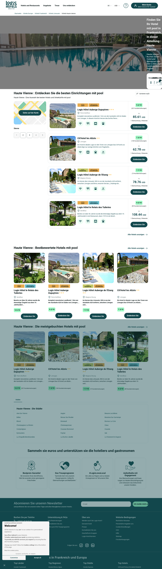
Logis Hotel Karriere (89, 536)
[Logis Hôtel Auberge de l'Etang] (63, 181)
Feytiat (63, 433)
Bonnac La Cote (110, 421)
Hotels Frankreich (20, 567)
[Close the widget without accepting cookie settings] (13, 523)
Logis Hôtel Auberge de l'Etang (94, 174)
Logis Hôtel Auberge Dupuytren (95, 109)
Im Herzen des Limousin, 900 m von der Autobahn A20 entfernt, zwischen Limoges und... (98, 302)
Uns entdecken (69, 5)
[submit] (140, 504)
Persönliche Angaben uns (124, 524)
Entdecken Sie (139, 127)
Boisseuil (64, 421)
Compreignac (21, 429)
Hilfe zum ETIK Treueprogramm (58, 527)
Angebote (47, 5)
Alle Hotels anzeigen (138, 234)
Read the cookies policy (11, 550)
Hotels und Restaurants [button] (30, 5)
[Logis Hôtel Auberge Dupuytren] (63, 115)
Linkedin (93, 545)
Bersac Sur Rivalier (67, 417)
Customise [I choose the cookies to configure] (14, 558)
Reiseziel (149, 78)
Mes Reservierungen (55, 520)
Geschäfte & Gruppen (89, 533)
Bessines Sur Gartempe (113, 417)
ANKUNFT (152, 78)
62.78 (139, 149)
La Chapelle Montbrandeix (26, 437)
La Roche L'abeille (67, 437)
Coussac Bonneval (67, 429)
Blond (19, 421)
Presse (84, 527)
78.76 (139, 182)
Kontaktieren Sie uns (55, 524)
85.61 (139, 117)
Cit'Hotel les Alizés (88, 138)
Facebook (81, 545)
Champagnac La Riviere (25, 425)
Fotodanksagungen (123, 539)
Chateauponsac (66, 425)
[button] (4, 565)
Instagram (87, 545)
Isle (106, 433)
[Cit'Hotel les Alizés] (63, 148)
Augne (63, 413)
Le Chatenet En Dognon (113, 437)
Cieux (106, 425)
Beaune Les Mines (111, 413)
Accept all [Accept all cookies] (37, 558)
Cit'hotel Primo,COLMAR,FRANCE (129, 567)
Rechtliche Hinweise (123, 520)
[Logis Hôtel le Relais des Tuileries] (63, 213)
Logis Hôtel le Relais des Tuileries (94, 207)
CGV (117, 530)
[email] (106, 504)
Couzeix (107, 429)
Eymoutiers (20, 433)
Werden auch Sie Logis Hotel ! (92, 520)
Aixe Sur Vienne (22, 413)
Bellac (19, 417)
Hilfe (117, 533)
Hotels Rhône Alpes (55, 567)
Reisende (155, 78)
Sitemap (119, 536)
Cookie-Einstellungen (123, 527)
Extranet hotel (87, 524)
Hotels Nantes (88, 567)
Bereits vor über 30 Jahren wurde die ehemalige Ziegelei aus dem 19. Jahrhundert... (27, 302)
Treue (57, 5)
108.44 (139, 214)
